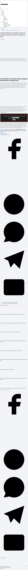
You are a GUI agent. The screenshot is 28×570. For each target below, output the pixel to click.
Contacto (3, 21)
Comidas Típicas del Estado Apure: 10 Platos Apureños (10, 303)
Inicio (3, 10)
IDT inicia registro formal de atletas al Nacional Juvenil (10, 302)
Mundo (3, 13)
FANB (4, 133)
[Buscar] (7, 9)
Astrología (5, 18)
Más (2, 15)
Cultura (4, 16)
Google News (5, 23)
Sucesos (3, 14)
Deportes (4, 17)
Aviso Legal (5, 26)
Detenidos (2, 133)
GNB (6, 133)
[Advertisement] (7, 69)
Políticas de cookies (6, 25)
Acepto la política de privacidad (14, 118)
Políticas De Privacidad (7, 24)
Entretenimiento (5, 19)
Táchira (3, 11)
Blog (4, 20)
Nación (3, 12)
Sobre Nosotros (5, 22)
